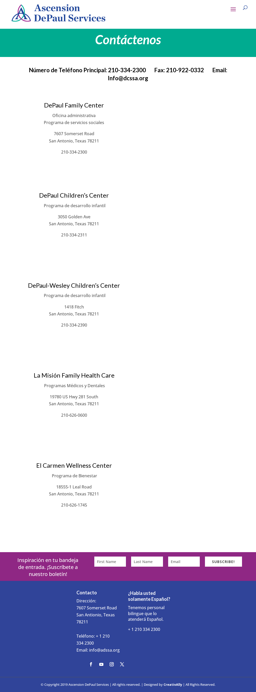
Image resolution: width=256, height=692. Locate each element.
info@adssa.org (104, 650)
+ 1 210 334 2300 (144, 629)
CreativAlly (172, 684)
